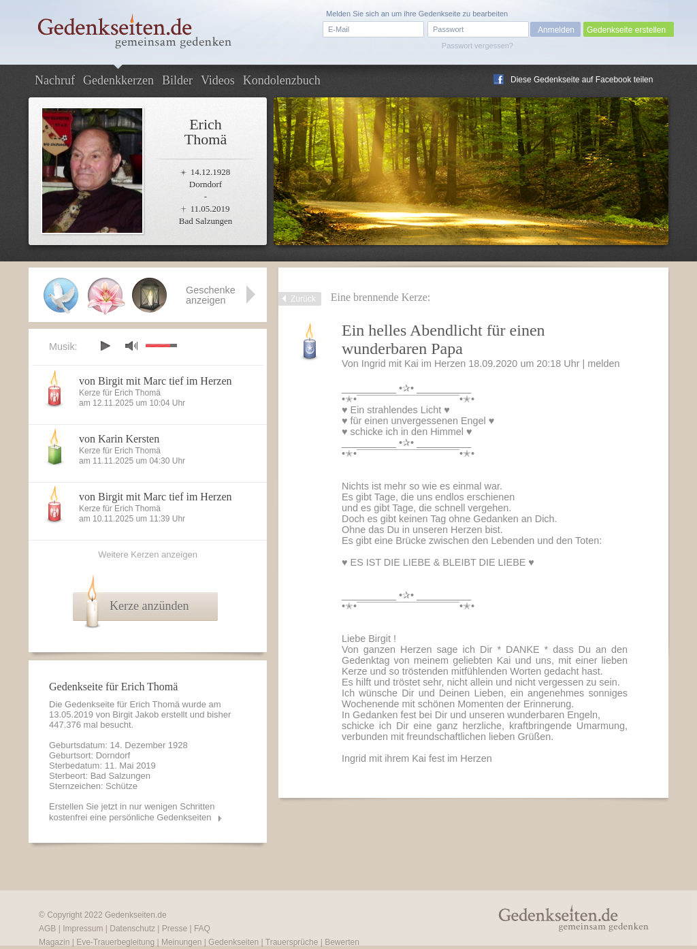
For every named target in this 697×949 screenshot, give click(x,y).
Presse (174, 928)
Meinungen (181, 942)
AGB (47, 928)
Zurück (303, 299)
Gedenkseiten (233, 942)
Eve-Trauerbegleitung (115, 942)
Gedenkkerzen (118, 80)
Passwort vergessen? (477, 46)
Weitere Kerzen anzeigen (147, 554)
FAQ (202, 928)
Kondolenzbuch (282, 80)
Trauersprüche (292, 942)
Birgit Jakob (135, 714)
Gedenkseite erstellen (626, 30)
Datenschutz (132, 928)
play (104, 345)
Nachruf (55, 80)
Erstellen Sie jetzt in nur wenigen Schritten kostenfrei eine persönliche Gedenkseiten (132, 811)
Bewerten (342, 942)
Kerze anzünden (149, 606)
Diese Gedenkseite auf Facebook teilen (581, 79)
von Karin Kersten (119, 439)
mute (131, 345)
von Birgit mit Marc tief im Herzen (155, 381)
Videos (218, 80)
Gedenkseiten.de (136, 915)
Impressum (83, 928)
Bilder (177, 80)
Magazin (54, 942)
